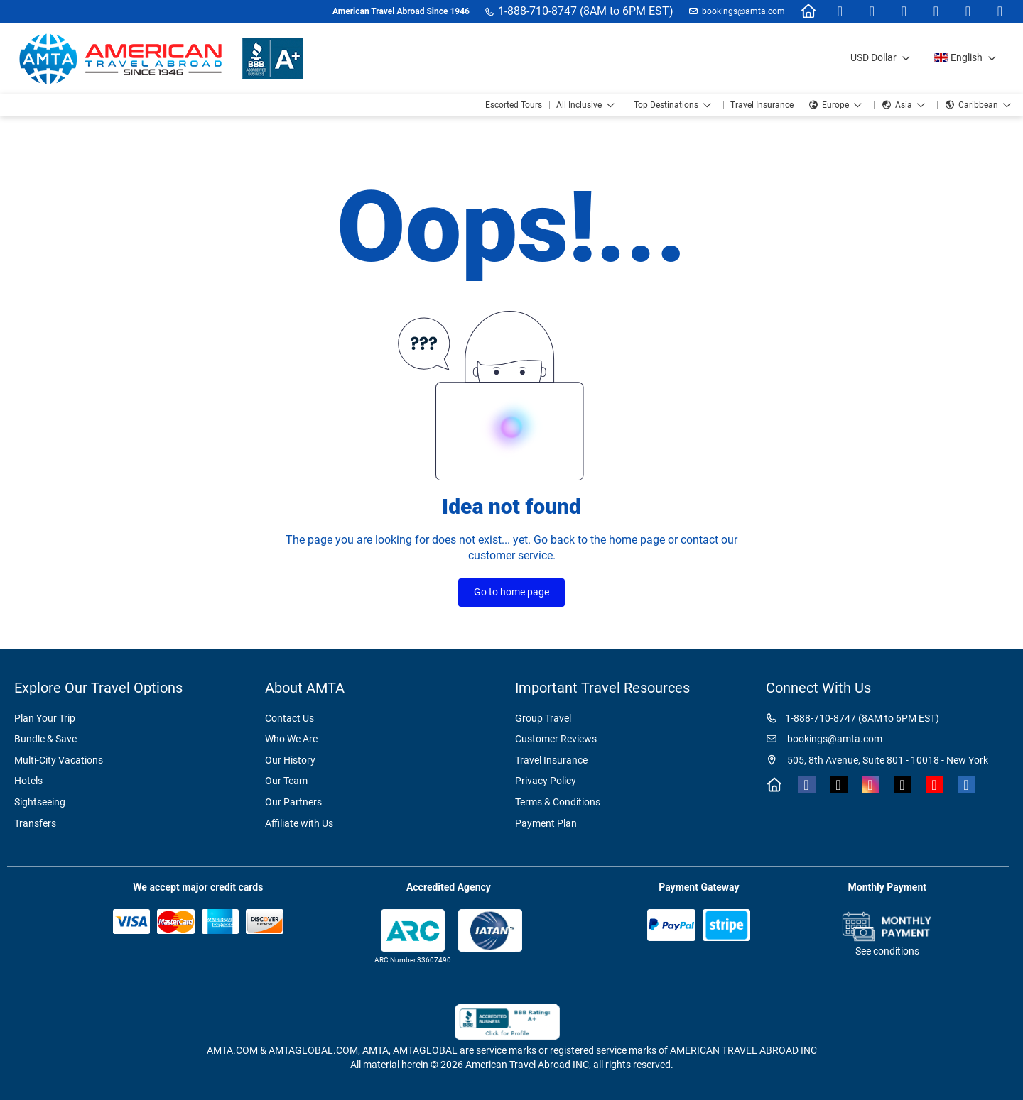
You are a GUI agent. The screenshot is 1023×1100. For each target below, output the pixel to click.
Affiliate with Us (299, 823)
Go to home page (511, 592)
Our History (290, 760)
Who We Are (291, 738)
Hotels (28, 780)
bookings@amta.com (743, 11)
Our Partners (293, 802)
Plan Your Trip (44, 718)
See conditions (887, 951)
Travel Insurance (551, 760)
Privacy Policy (545, 780)
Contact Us (289, 718)
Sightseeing (39, 802)
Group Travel (543, 718)
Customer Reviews (556, 738)
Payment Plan (546, 823)
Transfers (35, 823)
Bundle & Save (45, 738)
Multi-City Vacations (58, 760)
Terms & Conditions (557, 802)
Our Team (286, 780)
